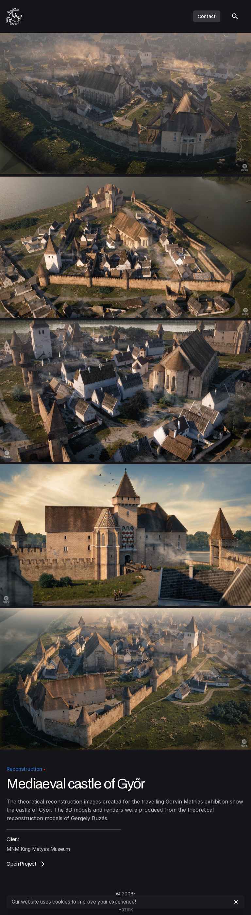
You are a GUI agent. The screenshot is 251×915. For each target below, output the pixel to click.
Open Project (25, 864)
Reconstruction (24, 769)
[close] (236, 902)
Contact (207, 16)
